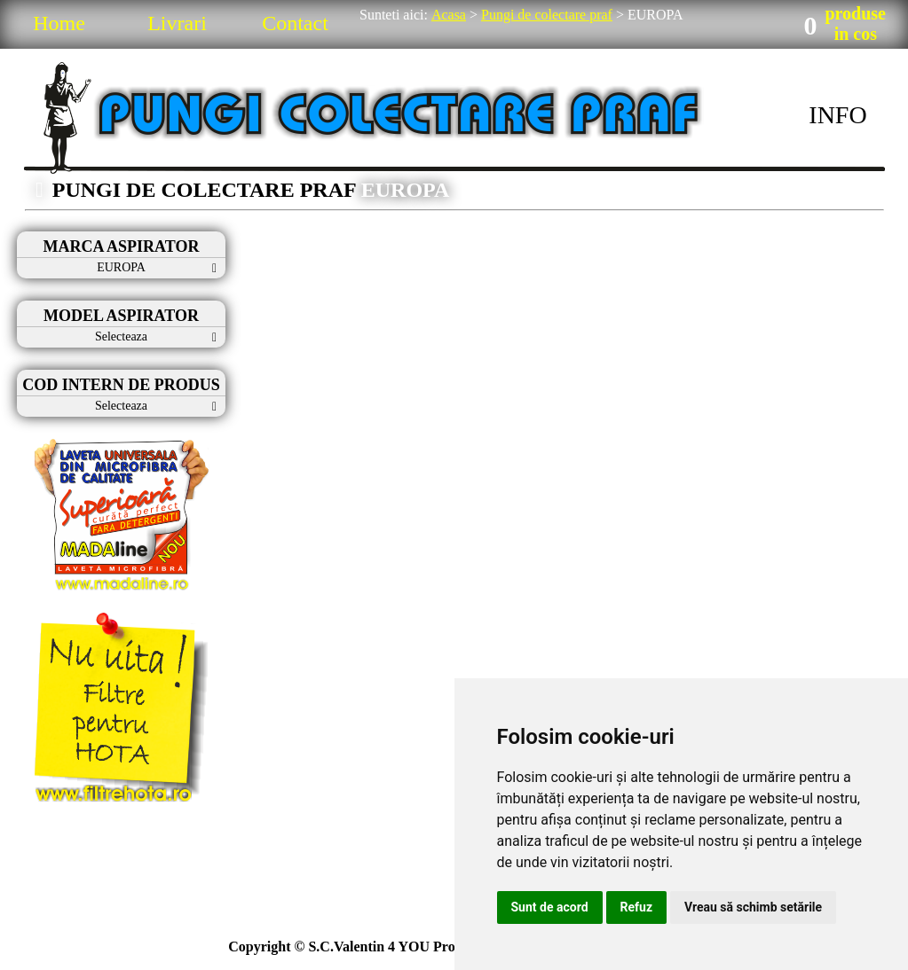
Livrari (177, 23)
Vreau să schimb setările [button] (753, 907)
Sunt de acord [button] (549, 907)
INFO (837, 115)
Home (59, 23)
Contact (295, 23)
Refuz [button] (636, 907)
